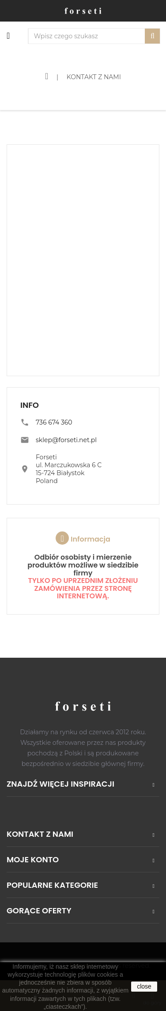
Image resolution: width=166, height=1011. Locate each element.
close (144, 986)
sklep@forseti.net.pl (66, 440)
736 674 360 (54, 422)
